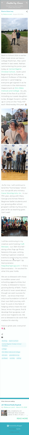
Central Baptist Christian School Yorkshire (11, 345)
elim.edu (4, 355)
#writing (4, 341)
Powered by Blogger (14, 425)
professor (5, 358)
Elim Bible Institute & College (11, 352)
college (4, 349)
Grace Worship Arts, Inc (11, 193)
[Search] (27, 3)
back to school (13, 341)
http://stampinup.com (10, 266)
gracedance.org (14, 355)
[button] (27, 12)
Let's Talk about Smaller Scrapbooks (11, 405)
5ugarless (18, 428)
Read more (22, 418)
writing (19, 358)
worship (12, 358)
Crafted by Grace (14, 3)
